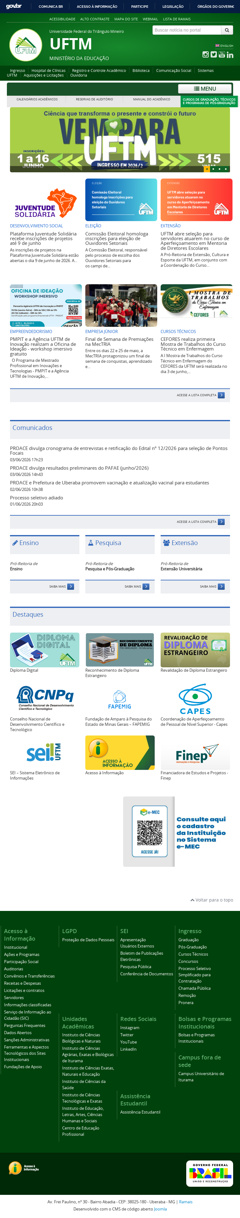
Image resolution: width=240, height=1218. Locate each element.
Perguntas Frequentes (24, 1025)
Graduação (188, 940)
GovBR (14, 6)
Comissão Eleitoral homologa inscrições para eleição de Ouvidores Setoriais (116, 238)
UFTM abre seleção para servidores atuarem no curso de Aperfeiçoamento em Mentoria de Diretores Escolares (195, 240)
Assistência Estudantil (140, 1112)
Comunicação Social (173, 70)
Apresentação (133, 940)
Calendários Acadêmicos (37, 99)
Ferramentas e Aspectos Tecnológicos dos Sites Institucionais (26, 1053)
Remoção (187, 995)
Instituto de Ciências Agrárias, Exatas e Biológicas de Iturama (88, 1055)
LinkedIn (128, 1049)
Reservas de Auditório (94, 99)
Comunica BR (51, 6)
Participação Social (21, 961)
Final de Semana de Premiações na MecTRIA (119, 341)
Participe (139, 6)
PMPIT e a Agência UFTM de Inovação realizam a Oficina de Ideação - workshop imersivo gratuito (43, 346)
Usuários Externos (137, 946)
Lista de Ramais (177, 19)
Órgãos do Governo (216, 6)
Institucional (15, 947)
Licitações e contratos (24, 990)
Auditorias (13, 969)
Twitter (126, 1035)
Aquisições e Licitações (44, 75)
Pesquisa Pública (135, 966)
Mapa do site (126, 19)
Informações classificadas (27, 1005)
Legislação (172, 6)
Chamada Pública (194, 988)
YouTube (128, 1042)
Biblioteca (141, 70)
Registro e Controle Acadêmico (99, 70)
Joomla (160, 1209)
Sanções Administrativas (26, 1040)
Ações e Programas (21, 954)
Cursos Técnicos (193, 954)
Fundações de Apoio (23, 1066)
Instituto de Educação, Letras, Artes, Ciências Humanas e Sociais (83, 1115)
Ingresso (17, 70)
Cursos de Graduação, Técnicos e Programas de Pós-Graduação (209, 101)
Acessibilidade (62, 19)
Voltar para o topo (211, 900)
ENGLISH (226, 45)
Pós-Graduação (192, 947)
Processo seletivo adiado (36, 497)
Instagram (129, 1027)
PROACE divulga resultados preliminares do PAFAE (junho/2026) (79, 468)
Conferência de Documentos (146, 974)
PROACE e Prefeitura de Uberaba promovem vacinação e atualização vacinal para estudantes (109, 482)
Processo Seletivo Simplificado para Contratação (194, 975)
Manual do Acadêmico (151, 99)
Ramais (185, 1202)
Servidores (14, 997)
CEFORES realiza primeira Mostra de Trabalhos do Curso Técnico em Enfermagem (193, 344)
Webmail (150, 19)
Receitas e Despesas (22, 983)
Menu (205, 88)
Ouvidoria (78, 75)
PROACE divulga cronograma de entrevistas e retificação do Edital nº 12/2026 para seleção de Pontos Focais (119, 450)
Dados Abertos (18, 1032)
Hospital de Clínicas (49, 70)
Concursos (188, 961)
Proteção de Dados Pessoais (88, 940)
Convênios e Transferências (29, 976)
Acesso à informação (97, 6)
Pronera (185, 1002)
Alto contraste (94, 19)
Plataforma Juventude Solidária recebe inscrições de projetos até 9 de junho (43, 238)
